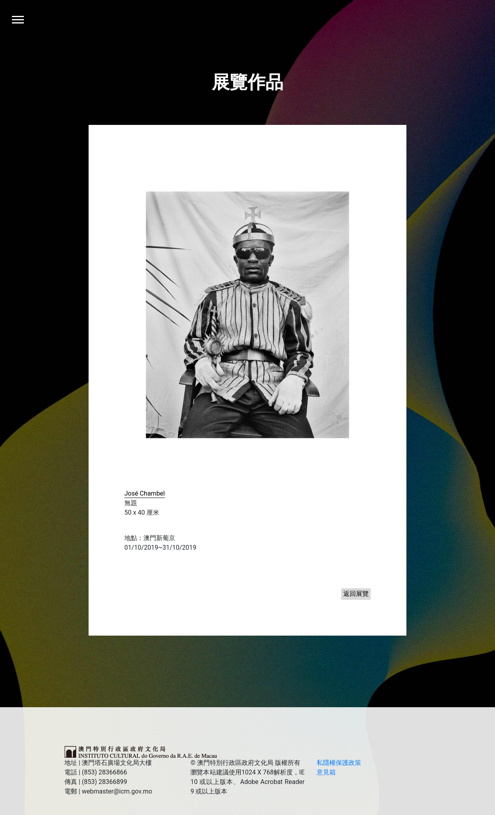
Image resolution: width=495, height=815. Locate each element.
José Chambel (144, 493)
